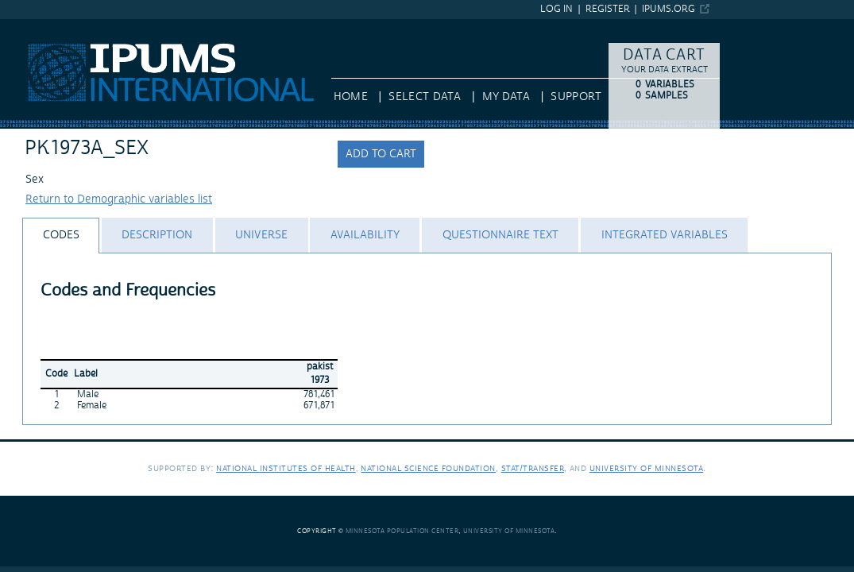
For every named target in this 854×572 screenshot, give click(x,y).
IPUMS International (51, 26)
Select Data (424, 97)
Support (576, 97)
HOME (351, 97)
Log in (556, 9)
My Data (506, 97)
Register (607, 9)
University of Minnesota (646, 468)
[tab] (60, 235)
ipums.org (668, 9)
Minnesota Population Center (402, 531)
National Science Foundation (428, 468)
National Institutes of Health (286, 468)
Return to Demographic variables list (118, 199)
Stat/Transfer (532, 468)
